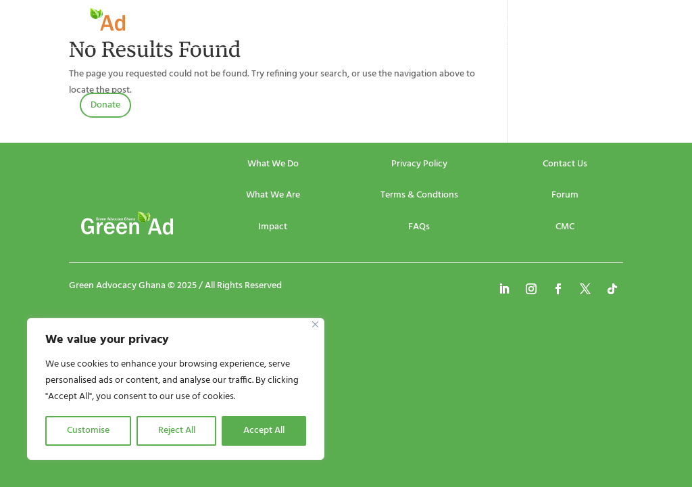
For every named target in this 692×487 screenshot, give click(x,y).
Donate (105, 105)
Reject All (176, 430)
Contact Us (525, 45)
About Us (263, 25)
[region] (175, 389)
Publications (428, 25)
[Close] (315, 324)
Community (511, 25)
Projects (365, 25)
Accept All (264, 430)
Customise (88, 430)
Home (211, 25)
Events (315, 25)
